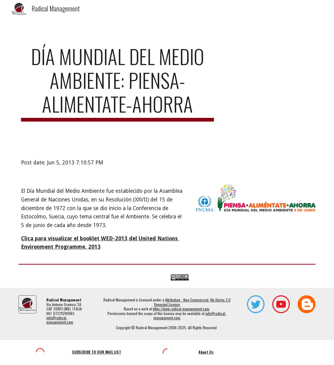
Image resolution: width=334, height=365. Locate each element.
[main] (117, 83)
